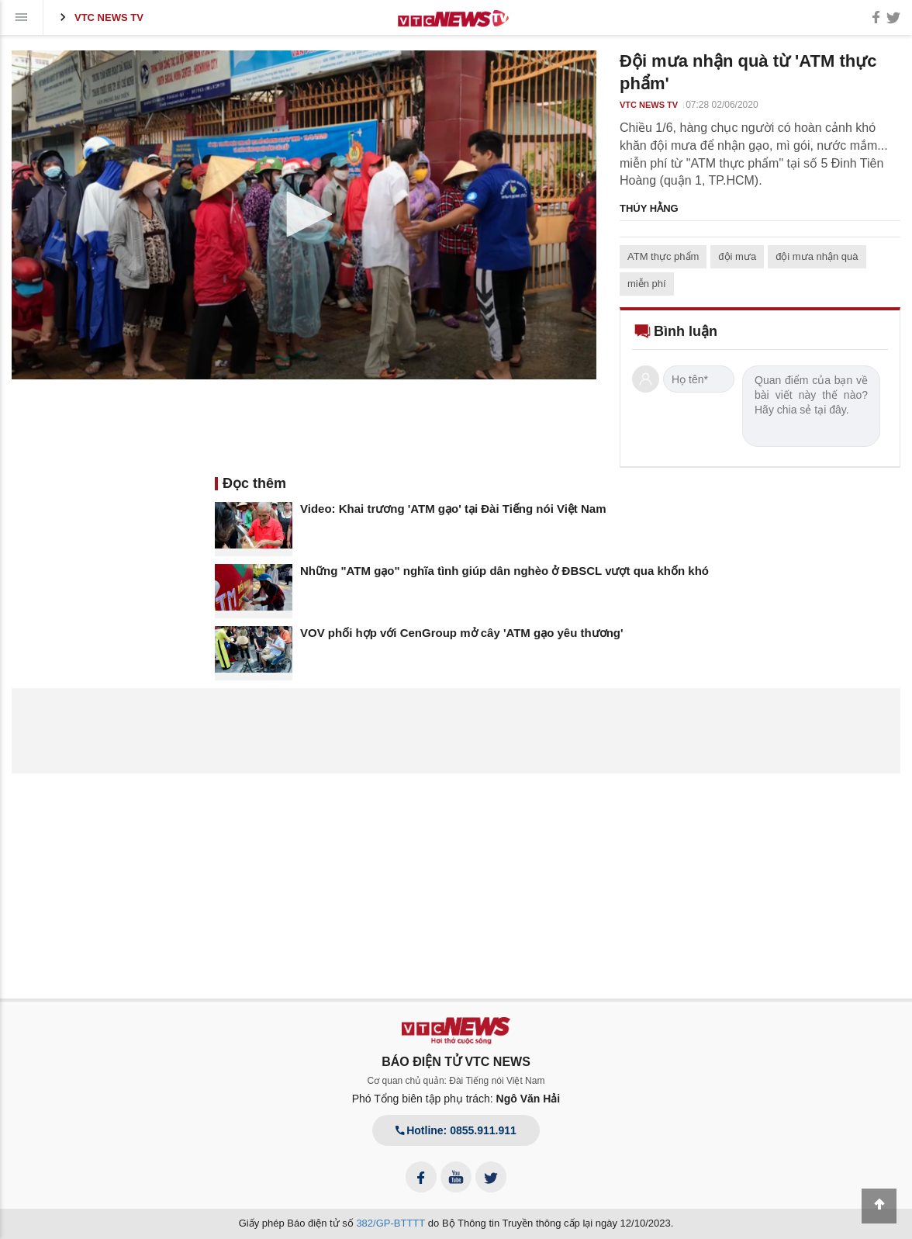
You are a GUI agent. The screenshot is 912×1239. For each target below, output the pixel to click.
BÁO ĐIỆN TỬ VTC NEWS (456, 1061)
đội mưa (737, 256)
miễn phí (646, 283)
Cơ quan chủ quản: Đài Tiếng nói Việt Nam (456, 1080)
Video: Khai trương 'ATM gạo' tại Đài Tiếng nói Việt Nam (453, 508)
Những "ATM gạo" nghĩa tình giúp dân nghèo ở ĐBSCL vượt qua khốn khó (504, 570)
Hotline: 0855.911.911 (456, 1130)
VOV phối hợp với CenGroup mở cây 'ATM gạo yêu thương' (462, 632)
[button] (304, 214)
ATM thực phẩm (663, 256)
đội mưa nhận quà (817, 256)
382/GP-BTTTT (390, 1223)
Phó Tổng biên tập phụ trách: (456, 1098)
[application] (304, 214)
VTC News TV (99, 17)
